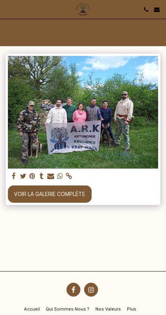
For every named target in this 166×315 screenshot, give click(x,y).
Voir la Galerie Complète (49, 194)
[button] (8, 9)
